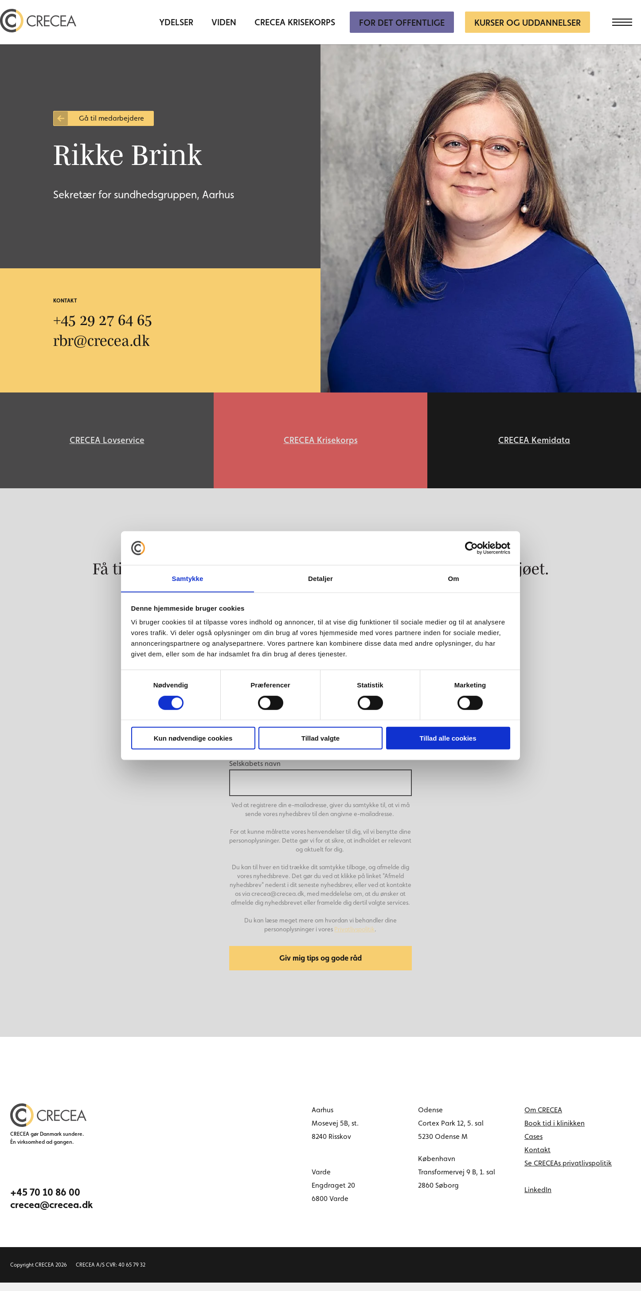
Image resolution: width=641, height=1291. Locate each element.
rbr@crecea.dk (104, 340)
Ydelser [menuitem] (176, 22)
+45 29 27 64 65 (107, 319)
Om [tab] (453, 578)
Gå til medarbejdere (111, 118)
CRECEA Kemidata (534, 443)
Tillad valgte (320, 738)
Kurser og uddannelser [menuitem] (527, 22)
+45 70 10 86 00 (45, 1200)
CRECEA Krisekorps (321, 443)
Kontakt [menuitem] (537, 1158)
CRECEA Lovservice (107, 443)
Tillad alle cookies (447, 738)
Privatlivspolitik (354, 934)
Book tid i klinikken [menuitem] (554, 1131)
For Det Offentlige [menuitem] (402, 22)
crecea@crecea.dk (51, 1213)
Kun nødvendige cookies (193, 738)
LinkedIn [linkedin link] (537, 1198)
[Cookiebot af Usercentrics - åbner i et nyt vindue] (471, 547)
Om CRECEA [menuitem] (543, 1118)
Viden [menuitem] (223, 22)
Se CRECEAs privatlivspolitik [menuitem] (568, 1171)
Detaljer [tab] (320, 578)
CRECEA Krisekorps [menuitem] (294, 22)
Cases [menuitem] (533, 1145)
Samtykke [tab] (187, 578)
